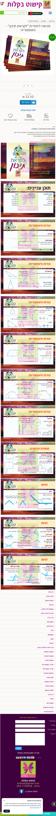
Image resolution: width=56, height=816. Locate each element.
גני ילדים (50, 694)
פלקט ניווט (50, 622)
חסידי (51, 699)
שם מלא (52, 721)
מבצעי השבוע (49, 600)
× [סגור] (4, 800)
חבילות (51, 605)
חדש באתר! (49, 596)
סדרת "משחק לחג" (47, 665)
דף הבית (51, 21)
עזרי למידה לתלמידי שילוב (45, 647)
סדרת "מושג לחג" (47, 669)
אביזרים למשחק (48, 707)
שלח (18, 748)
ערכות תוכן (50, 626)
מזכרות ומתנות (49, 682)
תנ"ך (52, 630)
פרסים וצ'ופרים (48, 712)
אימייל (52, 725)
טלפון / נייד (51, 730)
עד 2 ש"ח (50, 618)
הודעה (52, 734)
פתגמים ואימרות (48, 673)
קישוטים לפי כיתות (47, 609)
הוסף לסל (26, 102)
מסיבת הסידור (49, 686)
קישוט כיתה (49, 703)
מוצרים (43, 21)
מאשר (6, 811)
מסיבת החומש (49, 690)
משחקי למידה (49, 660)
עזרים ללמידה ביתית (47, 613)
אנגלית (51, 643)
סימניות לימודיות (48, 652)
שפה (51, 639)
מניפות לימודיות (33, 21)
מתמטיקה (50, 635)
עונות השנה (50, 677)
